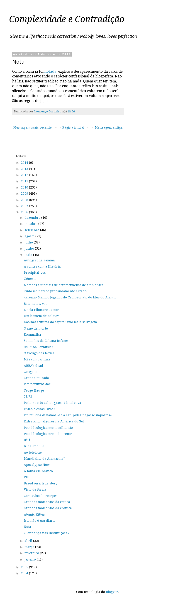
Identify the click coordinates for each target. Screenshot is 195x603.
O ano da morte (36, 328)
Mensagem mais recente (32, 127)
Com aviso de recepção (41, 496)
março (29, 547)
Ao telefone (33, 452)
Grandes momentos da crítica (47, 502)
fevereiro (32, 553)
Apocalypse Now (37, 465)
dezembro (32, 217)
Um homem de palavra (42, 316)
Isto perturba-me (37, 384)
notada (50, 71)
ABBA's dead (33, 365)
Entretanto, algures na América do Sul (54, 421)
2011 (25, 181)
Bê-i (27, 440)
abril (28, 541)
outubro (31, 224)
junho (29, 248)
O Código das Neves (39, 353)
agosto (29, 236)
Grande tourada (36, 378)
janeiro (30, 559)
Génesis (30, 278)
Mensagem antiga (109, 127)
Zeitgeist (30, 372)
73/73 (28, 396)
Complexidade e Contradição (66, 19)
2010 (25, 187)
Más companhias (37, 359)
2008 (25, 200)
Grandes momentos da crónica (48, 508)
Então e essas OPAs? (39, 409)
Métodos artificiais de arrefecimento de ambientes (63, 285)
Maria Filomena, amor (41, 310)
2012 (25, 175)
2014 (25, 162)
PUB (27, 477)
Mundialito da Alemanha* (44, 458)
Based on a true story (40, 483)
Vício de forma (35, 489)
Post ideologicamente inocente (48, 434)
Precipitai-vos (35, 272)
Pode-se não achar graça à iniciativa (52, 402)
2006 (25, 212)
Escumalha (32, 334)
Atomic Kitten (34, 514)
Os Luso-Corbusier (38, 347)
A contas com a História (42, 266)
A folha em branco (38, 471)
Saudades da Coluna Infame (46, 340)
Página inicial (73, 127)
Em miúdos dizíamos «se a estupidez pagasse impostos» (68, 415)
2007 (25, 206)
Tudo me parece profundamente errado (55, 291)
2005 (25, 567)
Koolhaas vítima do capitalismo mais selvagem (60, 322)
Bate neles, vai (35, 303)
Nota (27, 527)
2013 (25, 169)
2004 (25, 573)
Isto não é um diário (40, 520)
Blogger (112, 592)
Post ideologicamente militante (48, 427)
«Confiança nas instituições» (46, 533)
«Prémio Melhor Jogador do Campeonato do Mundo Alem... (70, 297)
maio (28, 255)
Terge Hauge (34, 390)
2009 (25, 193)
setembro (32, 230)
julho (29, 242)
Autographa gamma (39, 260)
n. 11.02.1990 (34, 446)
